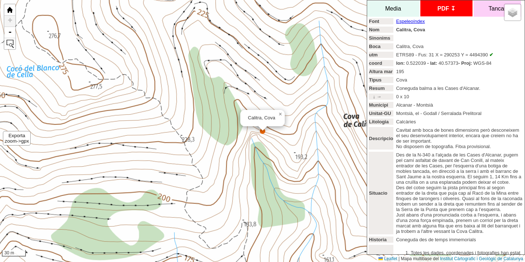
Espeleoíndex (410, 21)
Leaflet (387, 258)
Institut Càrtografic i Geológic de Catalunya (481, 258)
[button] (280, 114)
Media (393, 8)
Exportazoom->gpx (17, 138)
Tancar (497, 8)
